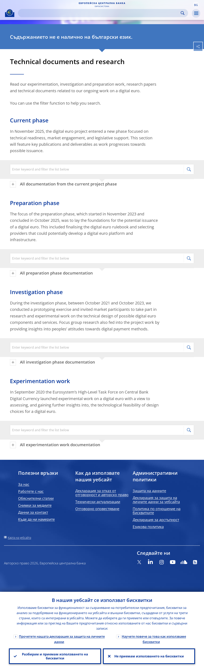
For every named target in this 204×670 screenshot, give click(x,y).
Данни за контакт (33, 512)
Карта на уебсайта (19, 537)
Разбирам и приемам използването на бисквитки (55, 656)
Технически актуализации (97, 501)
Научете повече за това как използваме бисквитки (154, 639)
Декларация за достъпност (156, 519)
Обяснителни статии (36, 498)
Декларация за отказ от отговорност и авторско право (101, 492)
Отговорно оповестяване (97, 508)
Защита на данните (149, 490)
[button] (196, 5)
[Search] (99, 13)
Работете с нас (31, 491)
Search (182, 13)
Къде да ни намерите (36, 519)
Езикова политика (148, 526)
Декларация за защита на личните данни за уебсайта (156, 499)
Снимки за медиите (35, 505)
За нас (23, 484)
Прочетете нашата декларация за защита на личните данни (62, 639)
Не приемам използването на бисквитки (149, 656)
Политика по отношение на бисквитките (156, 510)
